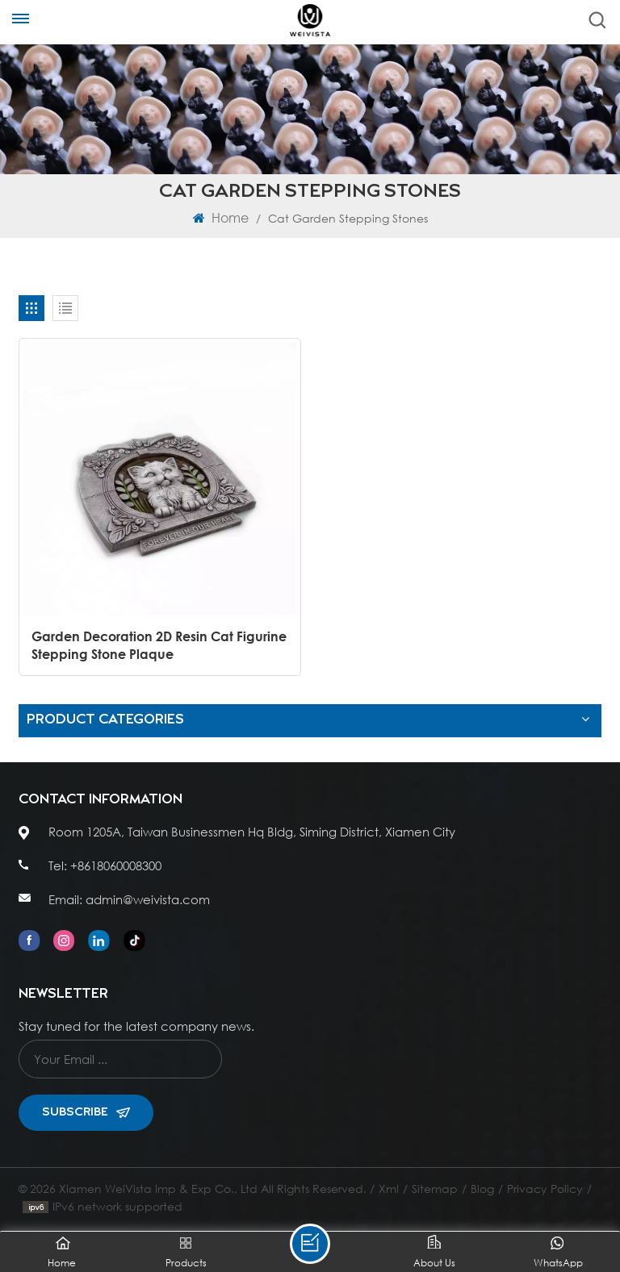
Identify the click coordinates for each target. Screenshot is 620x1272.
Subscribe (86, 1112)
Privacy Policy (545, 1188)
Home (221, 217)
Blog (482, 1188)
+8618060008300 (115, 865)
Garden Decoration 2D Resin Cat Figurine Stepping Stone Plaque (159, 644)
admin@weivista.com (148, 899)
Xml (389, 1188)
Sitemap (435, 1188)
